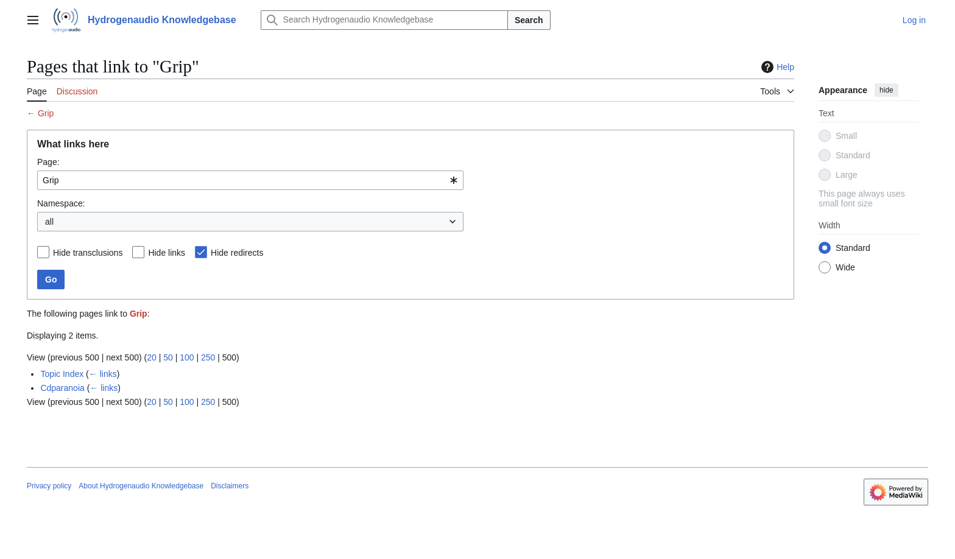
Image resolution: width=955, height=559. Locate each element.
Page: (48, 162)
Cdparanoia (62, 388)
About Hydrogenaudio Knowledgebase (141, 486)
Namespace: (61, 203)
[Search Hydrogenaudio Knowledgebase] (384, 20)
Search (529, 20)
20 (152, 357)
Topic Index (61, 374)
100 (187, 357)
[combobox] (250, 180)
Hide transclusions (87, 253)
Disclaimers (229, 486)
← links (103, 374)
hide (886, 90)
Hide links (166, 253)
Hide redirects (237, 253)
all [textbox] (49, 222)
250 (208, 357)
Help (776, 67)
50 (168, 357)
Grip (46, 113)
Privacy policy (49, 486)
